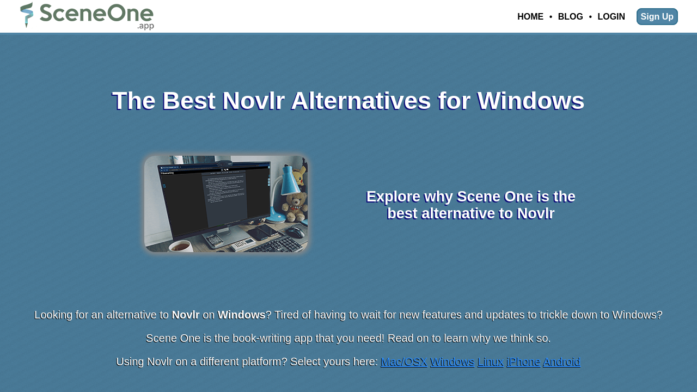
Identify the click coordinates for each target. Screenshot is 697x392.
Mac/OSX (404, 361)
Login (611, 16)
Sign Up (657, 16)
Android (562, 361)
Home (530, 16)
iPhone (524, 361)
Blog (570, 16)
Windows (453, 361)
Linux (491, 361)
